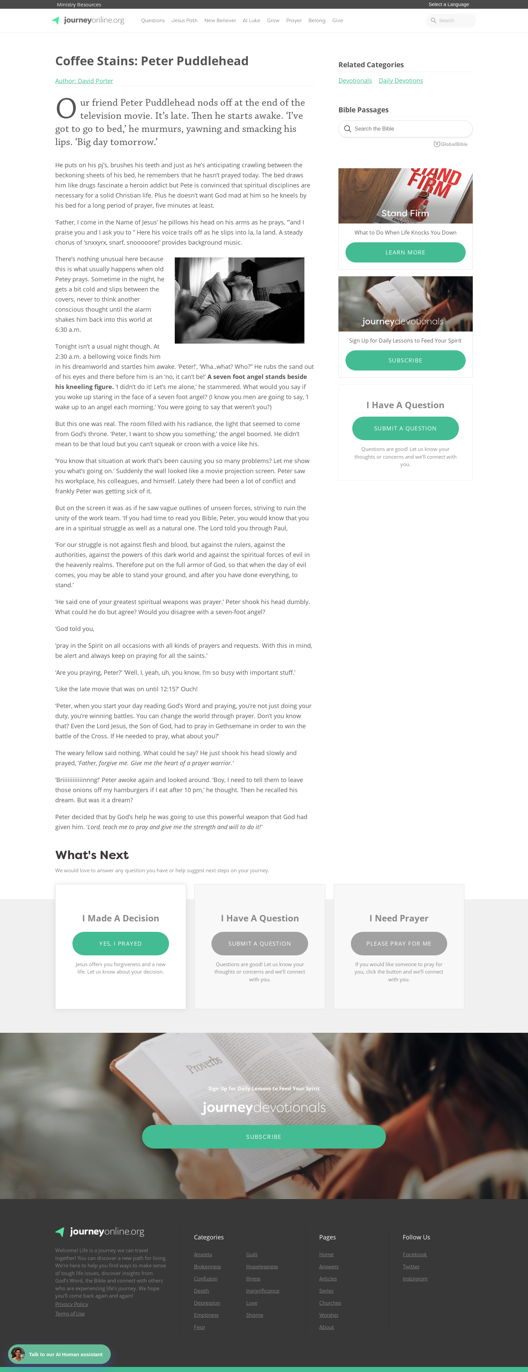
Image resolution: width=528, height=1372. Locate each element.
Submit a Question (405, 428)
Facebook (415, 1254)
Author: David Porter (84, 81)
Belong (317, 20)
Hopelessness (262, 1266)
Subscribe (406, 360)
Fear (199, 1327)
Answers (328, 1266)
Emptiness (206, 1315)
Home (326, 1254)
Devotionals (355, 80)
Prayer (294, 20)
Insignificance (262, 1291)
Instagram (415, 1278)
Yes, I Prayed (120, 943)
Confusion (206, 1278)
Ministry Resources (79, 5)
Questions (153, 20)
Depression (207, 1303)
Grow (273, 20)
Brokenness (207, 1266)
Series (326, 1291)
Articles (328, 1278)
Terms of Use (70, 1313)
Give (337, 20)
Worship (328, 1315)
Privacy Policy (71, 1304)
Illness (253, 1278)
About (326, 1327)
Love (252, 1303)
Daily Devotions (401, 80)
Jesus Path (184, 20)
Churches (330, 1303)
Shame (254, 1315)
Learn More (406, 252)
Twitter (411, 1266)
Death (201, 1291)
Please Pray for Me (398, 943)
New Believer (220, 20)
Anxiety (203, 1254)
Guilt (252, 1254)
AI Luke (251, 20)
